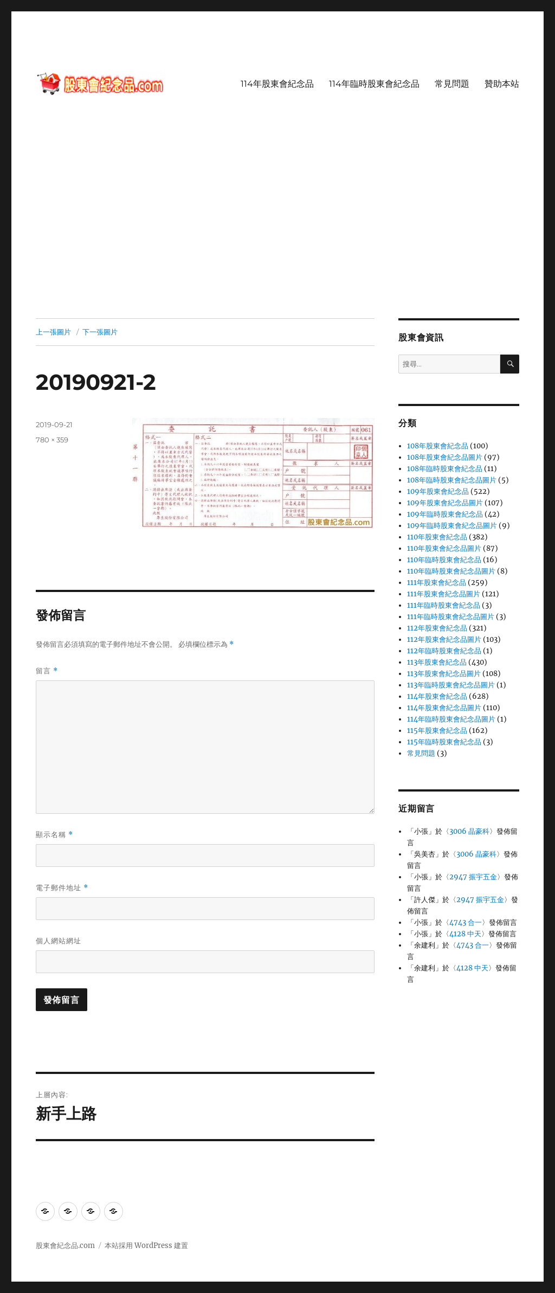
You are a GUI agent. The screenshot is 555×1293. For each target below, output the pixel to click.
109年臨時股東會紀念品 (445, 514)
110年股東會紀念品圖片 (444, 548)
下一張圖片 (100, 331)
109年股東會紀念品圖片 (445, 502)
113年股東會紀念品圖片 (444, 673)
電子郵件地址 (62, 887)
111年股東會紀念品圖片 (443, 594)
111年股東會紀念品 (436, 582)
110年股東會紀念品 (437, 537)
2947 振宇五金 (473, 877)
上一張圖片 (53, 331)
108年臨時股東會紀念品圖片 (451, 480)
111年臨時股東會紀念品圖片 (450, 616)
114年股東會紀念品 (277, 84)
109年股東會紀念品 (438, 491)
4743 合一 (465, 922)
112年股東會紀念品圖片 (444, 639)
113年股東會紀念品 (437, 662)
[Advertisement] (280, 238)
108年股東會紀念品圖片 (444, 457)
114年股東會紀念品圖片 (444, 707)
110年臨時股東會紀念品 (444, 559)
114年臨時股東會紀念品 (374, 84)
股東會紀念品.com (65, 1245)
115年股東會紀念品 (437, 730)
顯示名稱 (54, 834)
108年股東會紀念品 (437, 446)
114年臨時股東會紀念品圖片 (451, 719)
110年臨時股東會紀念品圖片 (451, 571)
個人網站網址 (58, 940)
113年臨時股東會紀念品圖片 (451, 685)
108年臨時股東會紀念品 (444, 468)
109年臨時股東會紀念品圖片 (452, 525)
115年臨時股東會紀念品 (444, 742)
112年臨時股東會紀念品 (444, 650)
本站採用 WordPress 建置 (146, 1245)
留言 (47, 671)
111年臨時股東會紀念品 (443, 605)
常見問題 (452, 84)
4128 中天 (465, 933)
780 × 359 (52, 439)
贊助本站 (502, 84)
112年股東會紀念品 (437, 628)
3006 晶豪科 (469, 831)
